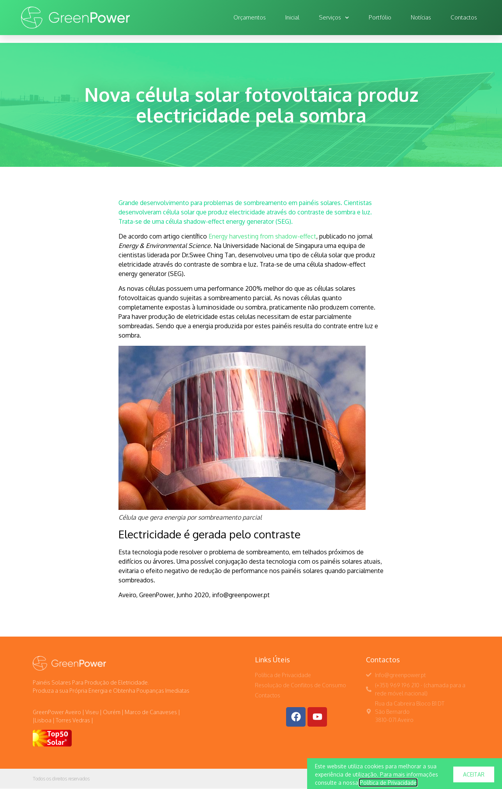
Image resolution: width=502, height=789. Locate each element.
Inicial (292, 17)
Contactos (464, 17)
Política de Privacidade (388, 785)
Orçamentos (249, 17)
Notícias (421, 17)
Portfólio (380, 17)
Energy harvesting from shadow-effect (262, 236)
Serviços (334, 18)
